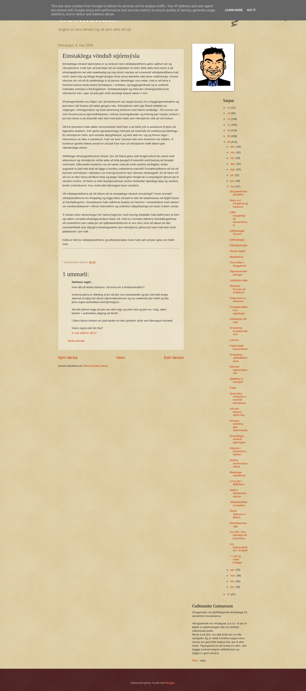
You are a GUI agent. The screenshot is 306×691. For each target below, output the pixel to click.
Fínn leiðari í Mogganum (238, 264)
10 (229, 130)
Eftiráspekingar (238, 245)
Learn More (234, 10)
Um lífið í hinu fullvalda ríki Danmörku (238, 535)
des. (233, 146)
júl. (232, 175)
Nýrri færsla (67, 358)
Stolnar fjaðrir (238, 251)
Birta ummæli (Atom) (95, 365)
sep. (233, 163)
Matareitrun (236, 256)
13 (229, 113)
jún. (232, 180)
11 (229, 124)
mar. (233, 575)
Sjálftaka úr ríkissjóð (236, 380)
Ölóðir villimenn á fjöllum (237, 514)
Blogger (170, 682)
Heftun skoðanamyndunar (238, 493)
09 (229, 136)
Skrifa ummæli (76, 340)
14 (229, 107)
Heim (120, 358)
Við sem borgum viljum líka (237, 412)
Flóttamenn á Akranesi (237, 300)
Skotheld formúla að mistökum (237, 289)
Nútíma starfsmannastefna (238, 463)
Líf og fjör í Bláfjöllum (237, 483)
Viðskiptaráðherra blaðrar (238, 504)
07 (229, 594)
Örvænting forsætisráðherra (239, 331)
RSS (195, 660)
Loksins (234, 340)
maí (232, 186)
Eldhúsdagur (237, 239)
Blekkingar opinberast (237, 474)
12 (229, 119)
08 (229, 141)
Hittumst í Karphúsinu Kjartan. (238, 451)
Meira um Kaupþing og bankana (239, 203)
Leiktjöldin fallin (239, 280)
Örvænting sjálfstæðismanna (239, 358)
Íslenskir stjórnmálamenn (238, 370)
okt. (232, 158)
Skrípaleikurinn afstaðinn (238, 193)
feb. (232, 581)
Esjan (233, 387)
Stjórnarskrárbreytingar (238, 273)
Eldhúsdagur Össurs (237, 232)
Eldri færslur (174, 358)
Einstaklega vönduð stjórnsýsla (237, 439)
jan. (232, 586)
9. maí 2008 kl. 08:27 (84, 333)
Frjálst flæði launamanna (238, 347)
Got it (251, 10)
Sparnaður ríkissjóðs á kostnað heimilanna (238, 398)
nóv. (233, 152)
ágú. (233, 169)
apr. (232, 569)
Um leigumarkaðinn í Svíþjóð (238, 547)
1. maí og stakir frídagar (236, 559)
